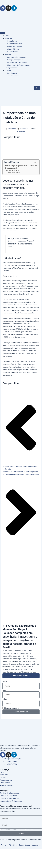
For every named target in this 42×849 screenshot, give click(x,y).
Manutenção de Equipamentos (18, 65)
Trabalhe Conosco (13, 76)
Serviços (8, 55)
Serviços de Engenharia (15, 60)
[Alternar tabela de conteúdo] (34, 162)
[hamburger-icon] (2, 33)
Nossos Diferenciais (14, 44)
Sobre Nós (9, 38)
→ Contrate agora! (14, 170)
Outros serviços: (15, 172)
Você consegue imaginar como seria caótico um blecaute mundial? (21, 167)
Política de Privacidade (27, 708)
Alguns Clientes (13, 49)
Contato (8, 71)
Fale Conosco (12, 73)
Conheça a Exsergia (14, 47)
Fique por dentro (11, 68)
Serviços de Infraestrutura (16, 57)
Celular (4, 699)
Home (7, 36)
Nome (4, 681)
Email (4, 690)
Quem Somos (12, 41)
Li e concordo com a (19, 708)
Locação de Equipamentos (17, 63)
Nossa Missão (12, 52)
